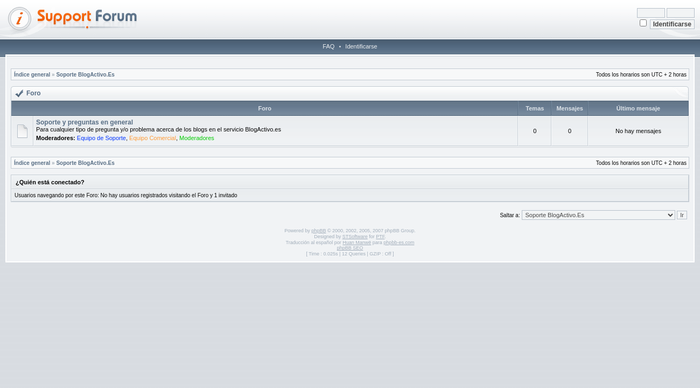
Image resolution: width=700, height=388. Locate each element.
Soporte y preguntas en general (84, 122)
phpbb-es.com (398, 242)
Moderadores (196, 138)
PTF (380, 236)
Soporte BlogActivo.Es (85, 75)
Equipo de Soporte (101, 138)
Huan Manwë (356, 242)
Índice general (32, 75)
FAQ (328, 46)
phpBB (318, 230)
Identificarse (361, 46)
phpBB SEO (350, 248)
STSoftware (355, 236)
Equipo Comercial (152, 138)
